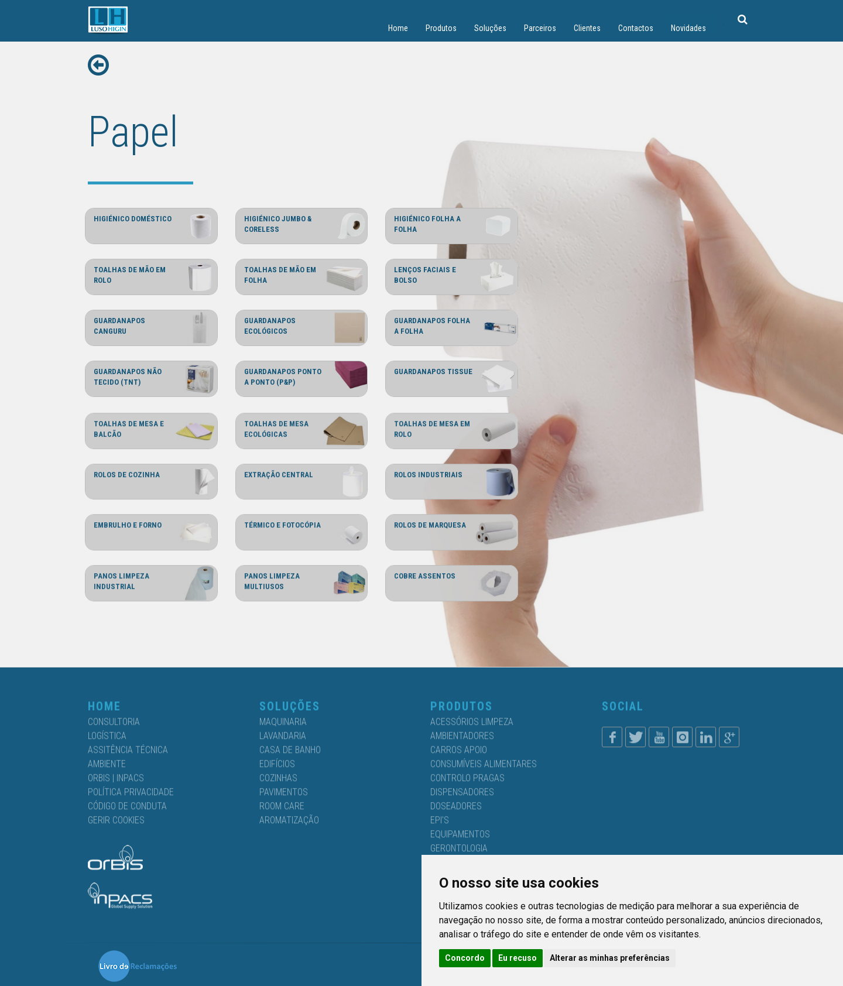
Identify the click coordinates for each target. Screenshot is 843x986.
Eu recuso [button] (517, 958)
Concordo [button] (465, 958)
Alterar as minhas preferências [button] (610, 958)
